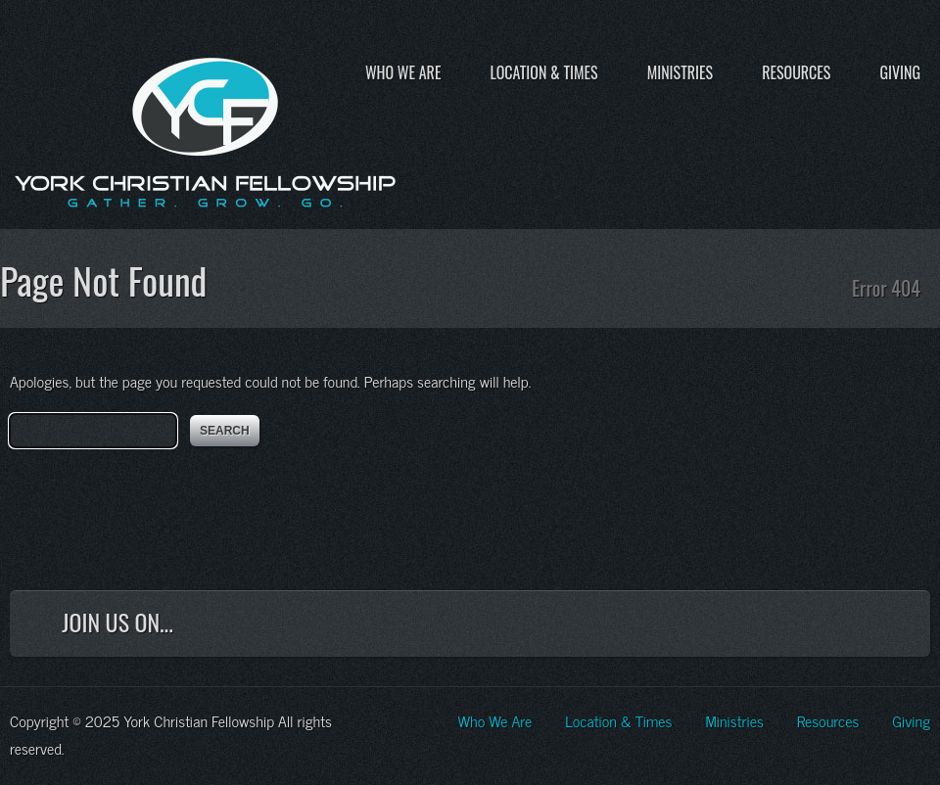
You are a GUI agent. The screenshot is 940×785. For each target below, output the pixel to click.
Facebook (708, 627)
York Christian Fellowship (205, 128)
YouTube (837, 627)
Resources (796, 72)
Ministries (680, 72)
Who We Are (403, 72)
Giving (899, 72)
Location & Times (543, 72)
